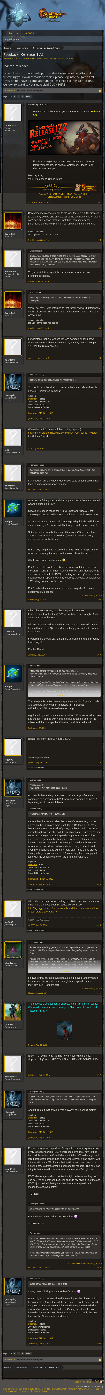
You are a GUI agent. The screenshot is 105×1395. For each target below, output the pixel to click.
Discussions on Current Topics (28, 58)
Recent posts (12, 39)
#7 (100, 448)
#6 (100, 418)
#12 (99, 762)
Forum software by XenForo (26, 1388)
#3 (100, 281)
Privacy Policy (97, 1386)
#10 (99, 655)
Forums (13, 33)
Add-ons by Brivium (28, 1391)
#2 (100, 240)
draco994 (31, 767)
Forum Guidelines (82, 194)
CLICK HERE (57, 84)
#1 (100, 202)
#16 (99, 1045)
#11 (99, 728)
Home (95, 1381)
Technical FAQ (65, 194)
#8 (100, 489)
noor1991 (10, 359)
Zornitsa (9, 631)
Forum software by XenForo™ (75, 1388)
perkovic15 (11, 1076)
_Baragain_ (10, 395)
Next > (28, 96)
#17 (99, 1075)
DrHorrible (33, 399)
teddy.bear (56, 58)
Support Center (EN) (48, 194)
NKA (7, 450)
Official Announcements (58, 197)
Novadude (10, 271)
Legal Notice (80, 1381)
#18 (99, 1137)
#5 (100, 358)
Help (89, 1381)
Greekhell (10, 234)
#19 (99, 1268)
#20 (99, 1343)
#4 (100, 328)
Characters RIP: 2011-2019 (40, 413)
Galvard (9, 1024)
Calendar (29, 33)
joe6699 (9, 759)
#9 (100, 600)
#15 (99, 993)
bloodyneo (10, 963)
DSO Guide (76, 197)
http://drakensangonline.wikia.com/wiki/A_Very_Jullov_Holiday (62, 432)
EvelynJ (9, 521)
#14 (99, 925)
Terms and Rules (82, 1386)
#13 (99, 884)
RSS (101, 1382)
